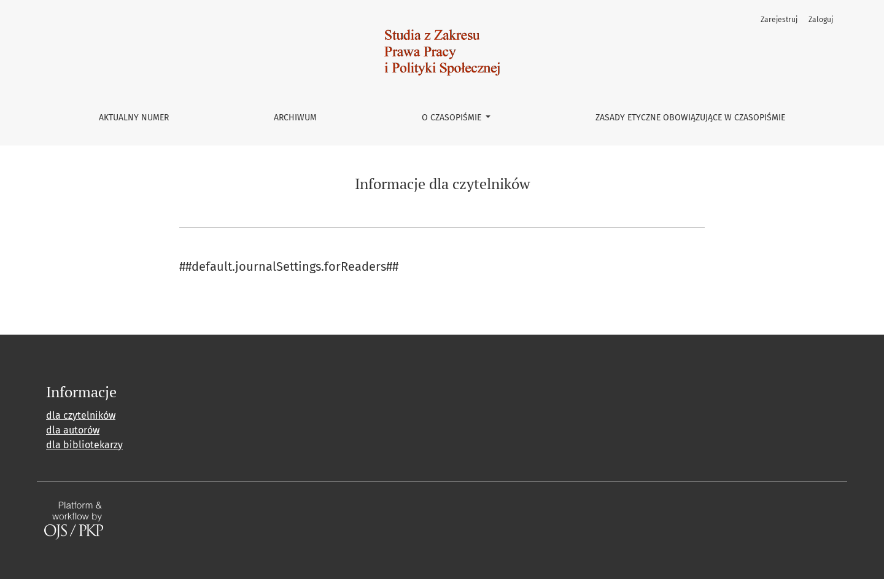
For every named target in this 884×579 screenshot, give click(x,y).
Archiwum (295, 117)
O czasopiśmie (453, 117)
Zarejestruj (779, 19)
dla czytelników (80, 415)
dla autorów (72, 430)
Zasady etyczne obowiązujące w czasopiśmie (690, 117)
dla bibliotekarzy (84, 445)
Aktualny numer (134, 117)
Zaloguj (820, 19)
